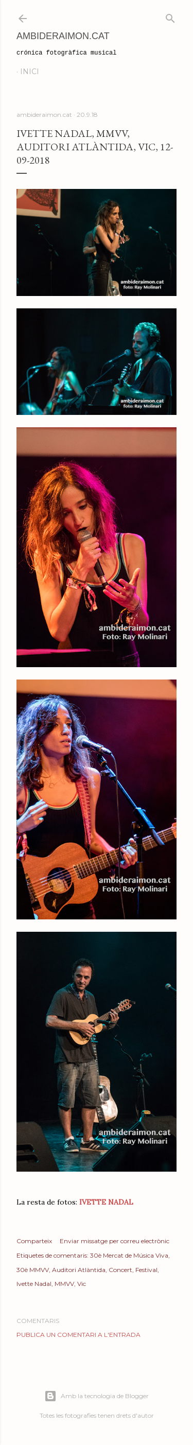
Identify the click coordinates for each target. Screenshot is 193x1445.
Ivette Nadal (33, 1283)
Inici (29, 71)
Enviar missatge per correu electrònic (114, 1241)
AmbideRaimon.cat (63, 36)
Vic (81, 1283)
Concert (120, 1270)
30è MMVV (32, 1270)
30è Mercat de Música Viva (129, 1255)
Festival (146, 1270)
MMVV (64, 1283)
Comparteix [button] (34, 1241)
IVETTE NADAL (106, 1202)
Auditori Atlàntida (79, 1270)
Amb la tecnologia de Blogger (96, 1396)
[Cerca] (170, 16)
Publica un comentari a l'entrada (78, 1334)
